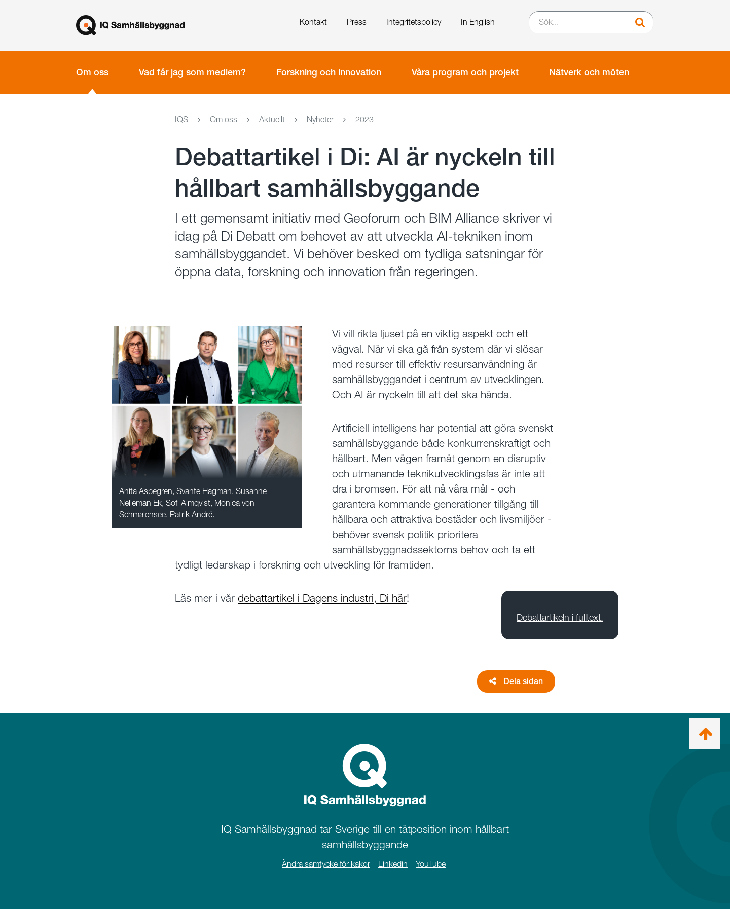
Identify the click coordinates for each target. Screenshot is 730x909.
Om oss (92, 72)
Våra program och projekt (465, 72)
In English (478, 22)
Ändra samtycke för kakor (326, 864)
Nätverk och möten (589, 72)
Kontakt (313, 22)
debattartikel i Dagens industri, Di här (322, 598)
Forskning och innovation (328, 72)
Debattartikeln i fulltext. (560, 617)
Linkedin (393, 864)
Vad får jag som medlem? (192, 72)
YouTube (431, 864)
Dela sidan (516, 681)
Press (357, 22)
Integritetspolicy (413, 22)
